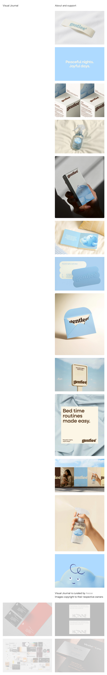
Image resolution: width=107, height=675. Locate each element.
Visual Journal (10, 5)
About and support (65, 5)
